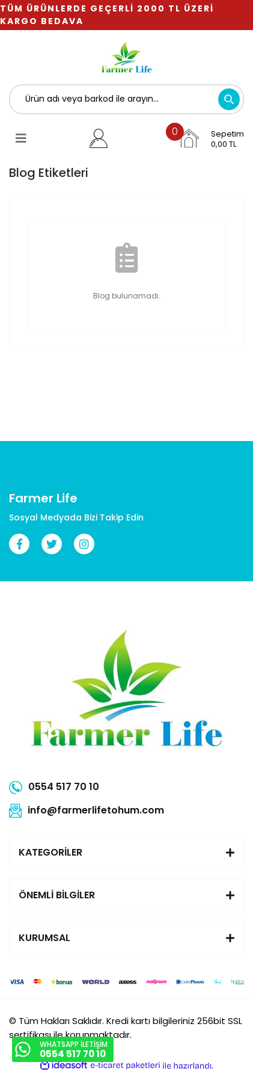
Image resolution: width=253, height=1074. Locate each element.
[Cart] (211, 138)
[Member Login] (99, 138)
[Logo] (126, 57)
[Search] (126, 99)
